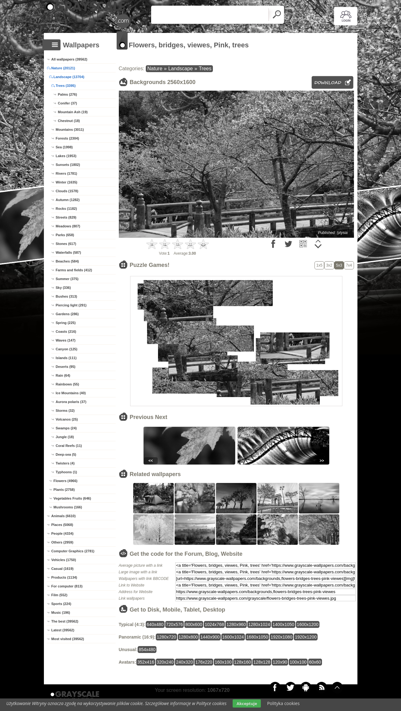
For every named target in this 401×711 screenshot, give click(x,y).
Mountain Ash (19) (73, 112)
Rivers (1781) (66, 173)
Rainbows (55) (67, 384)
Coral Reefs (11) (69, 446)
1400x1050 (283, 624)
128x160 (242, 662)
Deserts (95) (66, 367)
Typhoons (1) (66, 472)
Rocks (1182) (66, 208)
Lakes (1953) (66, 156)
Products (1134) (64, 577)
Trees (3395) (66, 86)
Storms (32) (65, 410)
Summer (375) (67, 279)
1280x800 (188, 636)
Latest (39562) (62, 630)
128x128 (261, 662)
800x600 (193, 624)
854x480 (147, 649)
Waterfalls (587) (68, 252)
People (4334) (62, 533)
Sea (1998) (64, 147)
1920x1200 (305, 636)
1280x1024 (259, 624)
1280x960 (236, 624)
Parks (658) (65, 235)
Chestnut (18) (69, 121)
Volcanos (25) (67, 419)
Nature (154, 68)
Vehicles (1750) (63, 560)
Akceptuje (246, 703)
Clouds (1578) (67, 191)
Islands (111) (66, 358)
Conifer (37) (67, 103)
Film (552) (59, 595)
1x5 (319, 265)
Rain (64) (63, 375)
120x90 (280, 662)
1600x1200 (308, 624)
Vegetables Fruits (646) (72, 498)
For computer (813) (67, 586)
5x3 (339, 265)
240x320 (184, 662)
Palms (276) (67, 94)
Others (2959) (62, 542)
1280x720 (166, 636)
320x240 (165, 662)
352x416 (145, 662)
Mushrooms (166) (68, 507)
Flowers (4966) (65, 481)
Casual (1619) (62, 568)
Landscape (180, 68)
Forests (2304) (67, 138)
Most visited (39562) (67, 639)
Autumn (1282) (68, 200)
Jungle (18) (65, 437)
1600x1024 (233, 636)
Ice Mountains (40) (71, 393)
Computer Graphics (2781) (73, 551)
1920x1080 (281, 636)
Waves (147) (66, 340)
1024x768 (214, 624)
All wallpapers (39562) (69, 59)
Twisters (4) (65, 463)
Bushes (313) (66, 296)
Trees (205, 68)
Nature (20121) (63, 68)
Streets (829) (66, 217)
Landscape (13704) (69, 77)
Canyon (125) (66, 349)
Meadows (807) (68, 226)
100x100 (298, 662)
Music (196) (60, 612)
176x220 (203, 662)
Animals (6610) (63, 516)
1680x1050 (257, 636)
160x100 (223, 662)
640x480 (155, 624)
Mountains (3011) (70, 129)
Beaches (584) (67, 261)
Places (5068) (62, 525)
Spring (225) (66, 323)
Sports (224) (61, 604)
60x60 (315, 662)
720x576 (174, 624)
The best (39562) (64, 621)
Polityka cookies (283, 703)
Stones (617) (66, 244)
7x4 (349, 265)
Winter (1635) (66, 182)
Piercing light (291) (71, 305)
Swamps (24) (66, 428)
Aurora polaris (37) (71, 402)
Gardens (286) (67, 314)
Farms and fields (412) (74, 270)
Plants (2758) (64, 489)
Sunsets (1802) (68, 165)
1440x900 (210, 636)
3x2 (329, 265)
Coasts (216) (66, 331)
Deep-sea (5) (66, 454)
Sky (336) (63, 287)
